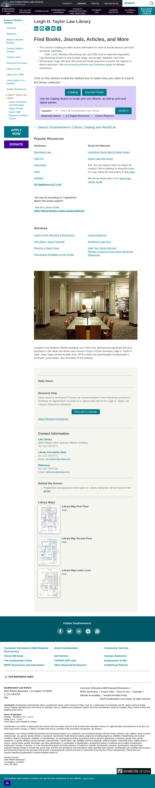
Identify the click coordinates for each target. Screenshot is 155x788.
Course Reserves (104, 116)
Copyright (137, 692)
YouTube (97, 631)
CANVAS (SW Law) (65, 660)
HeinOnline (40, 165)
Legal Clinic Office (15, 74)
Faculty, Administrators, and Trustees (77, 11)
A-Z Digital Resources (77, 116)
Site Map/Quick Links (20, 677)
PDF (64, 510)
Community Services (116, 648)
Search (129, 3)
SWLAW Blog (111, 3)
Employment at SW (115, 660)
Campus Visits (13, 57)
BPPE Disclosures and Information (24, 665)
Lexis (37, 171)
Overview (11, 28)
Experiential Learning (58, 11)
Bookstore (11, 34)
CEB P (37, 158)
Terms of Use (122, 692)
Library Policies (16, 108)
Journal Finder (94, 92)
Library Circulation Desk (52, 452)
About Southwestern (66, 648)
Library (81, 3)
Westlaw (38, 178)
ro (42, 158)
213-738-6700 (13, 694)
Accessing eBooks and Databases (86, 64)
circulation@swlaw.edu (58, 459)
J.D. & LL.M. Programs (25, 11)
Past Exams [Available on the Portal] (54, 254)
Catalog (73, 92)
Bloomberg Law (42, 152)
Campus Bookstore (115, 656)
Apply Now (16, 131)
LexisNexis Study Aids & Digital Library (109, 152)
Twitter (69, 631)
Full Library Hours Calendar (49, 241)
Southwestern (27, 3)
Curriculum (42, 11)
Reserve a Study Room (46, 248)
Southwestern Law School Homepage (133, 771)
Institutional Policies (116, 665)
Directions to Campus (17, 63)
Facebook (60, 631)
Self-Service (61, 656)
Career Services (113, 11)
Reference (44, 465)
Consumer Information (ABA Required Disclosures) (104, 688)
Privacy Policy (108, 692)
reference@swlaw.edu (58, 472)
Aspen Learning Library (100, 158)
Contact (67, 3)
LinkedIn (79, 631)
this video (130, 172)
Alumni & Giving (130, 11)
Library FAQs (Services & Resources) (54, 235)
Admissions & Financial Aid (8, 11)
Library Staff (14, 112)
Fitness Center (14, 69)
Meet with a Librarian (85, 411)
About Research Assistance (53, 419)
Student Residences (16, 89)
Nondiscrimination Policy (115, 695)
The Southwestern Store (18, 660)
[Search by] (49, 110)
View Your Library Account (102, 248)
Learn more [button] (88, 778)
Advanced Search (51, 116)
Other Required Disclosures (70, 665)
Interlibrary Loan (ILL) (99, 241)
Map (6, 697)
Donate (16, 144)
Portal (95, 3)
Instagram (88, 631)
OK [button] (7, 783)
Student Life (97, 11)
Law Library (45, 439)
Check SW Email (13, 656)
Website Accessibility (90, 695)
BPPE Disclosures (89, 692)
